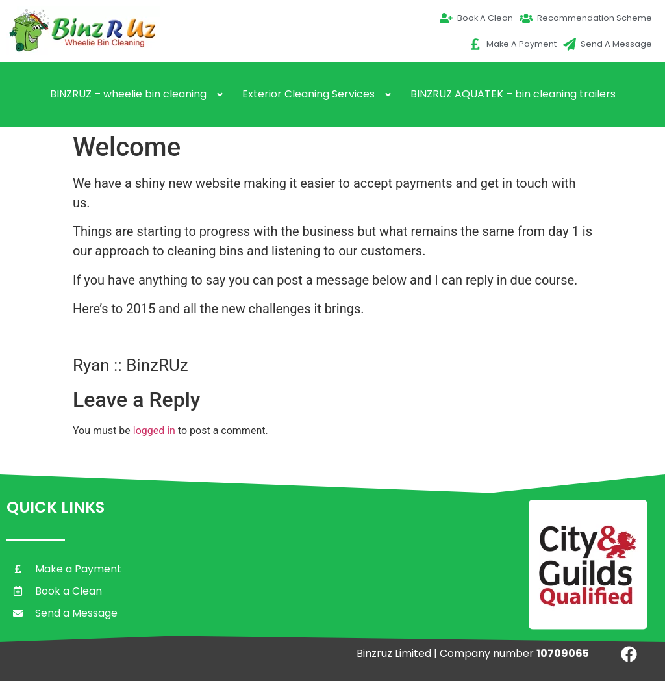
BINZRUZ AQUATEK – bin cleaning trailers (513, 93)
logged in (154, 430)
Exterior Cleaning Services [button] (308, 93)
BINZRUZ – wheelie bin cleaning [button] (128, 93)
